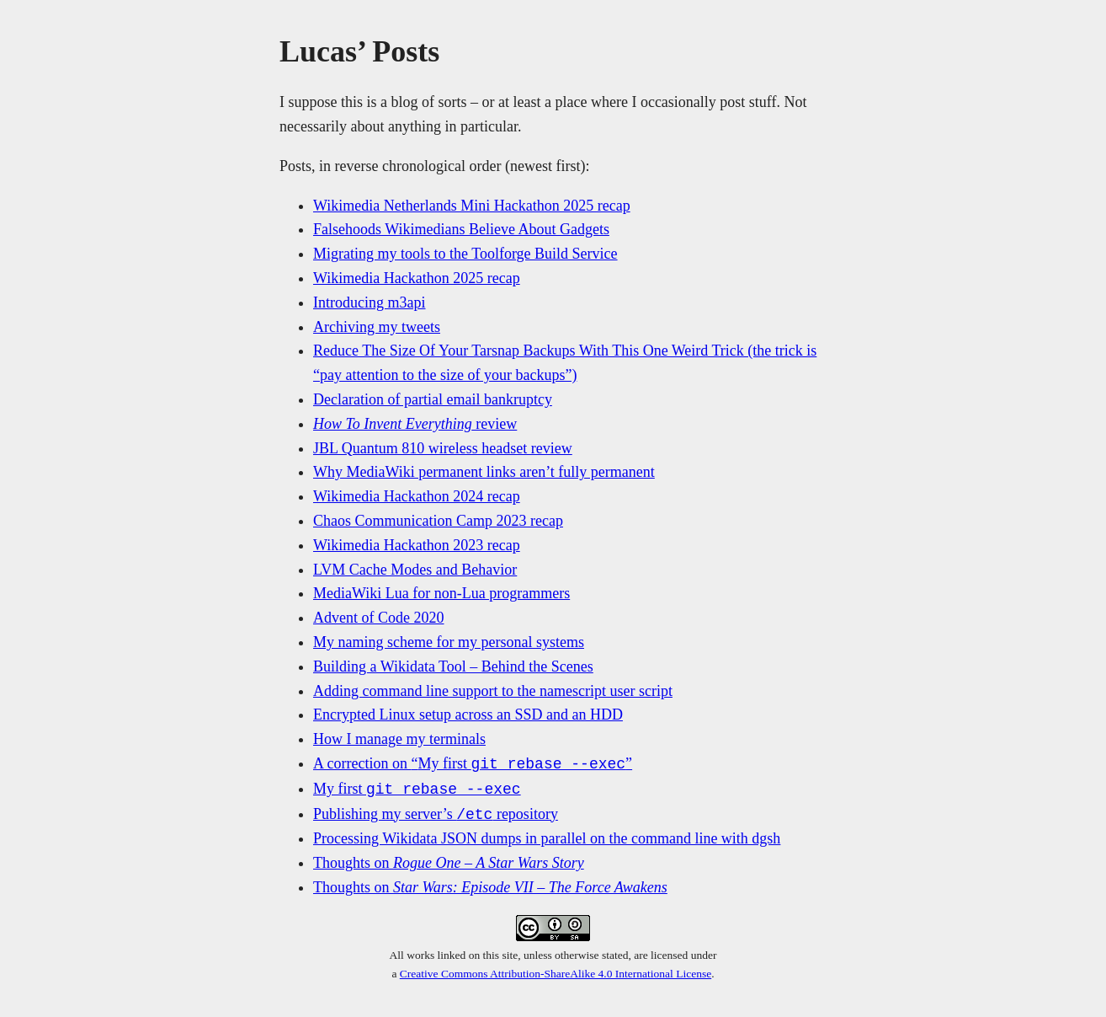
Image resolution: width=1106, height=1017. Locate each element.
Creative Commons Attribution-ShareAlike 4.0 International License (555, 973)
